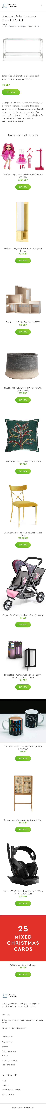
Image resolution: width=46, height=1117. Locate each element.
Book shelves (7, 1042)
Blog (4, 1081)
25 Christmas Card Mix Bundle (23, 965)
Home (4, 24)
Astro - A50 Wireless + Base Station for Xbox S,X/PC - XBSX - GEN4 (23, 892)
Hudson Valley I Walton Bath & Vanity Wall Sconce (23, 249)
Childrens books (20, 76)
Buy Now (11, 92)
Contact (5, 1085)
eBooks (5, 1056)
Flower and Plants (9, 1060)
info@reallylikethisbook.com (14, 1028)
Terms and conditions (11, 1090)
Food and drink (8, 1065)
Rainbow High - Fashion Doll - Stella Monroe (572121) (23, 175)
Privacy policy (8, 1094)
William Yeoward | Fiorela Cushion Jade (23, 461)
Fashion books (34, 76)
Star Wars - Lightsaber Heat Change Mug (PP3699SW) (23, 747)
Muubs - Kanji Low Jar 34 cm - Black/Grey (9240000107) (23, 389)
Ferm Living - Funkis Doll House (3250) (23, 322)
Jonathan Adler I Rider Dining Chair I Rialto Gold (23, 534)
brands (5, 1047)
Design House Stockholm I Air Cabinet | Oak (23, 820)
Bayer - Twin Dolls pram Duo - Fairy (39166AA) (23, 615)
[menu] (42, 5)
